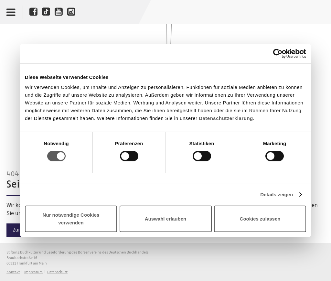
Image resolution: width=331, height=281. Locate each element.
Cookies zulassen (260, 219)
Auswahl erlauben (165, 219)
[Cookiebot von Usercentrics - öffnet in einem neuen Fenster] (278, 53)
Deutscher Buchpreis (314, 12)
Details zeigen (276, 194)
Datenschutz (57, 271)
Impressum (33, 271)
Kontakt (13, 271)
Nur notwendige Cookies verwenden (71, 218)
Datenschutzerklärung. (226, 118)
